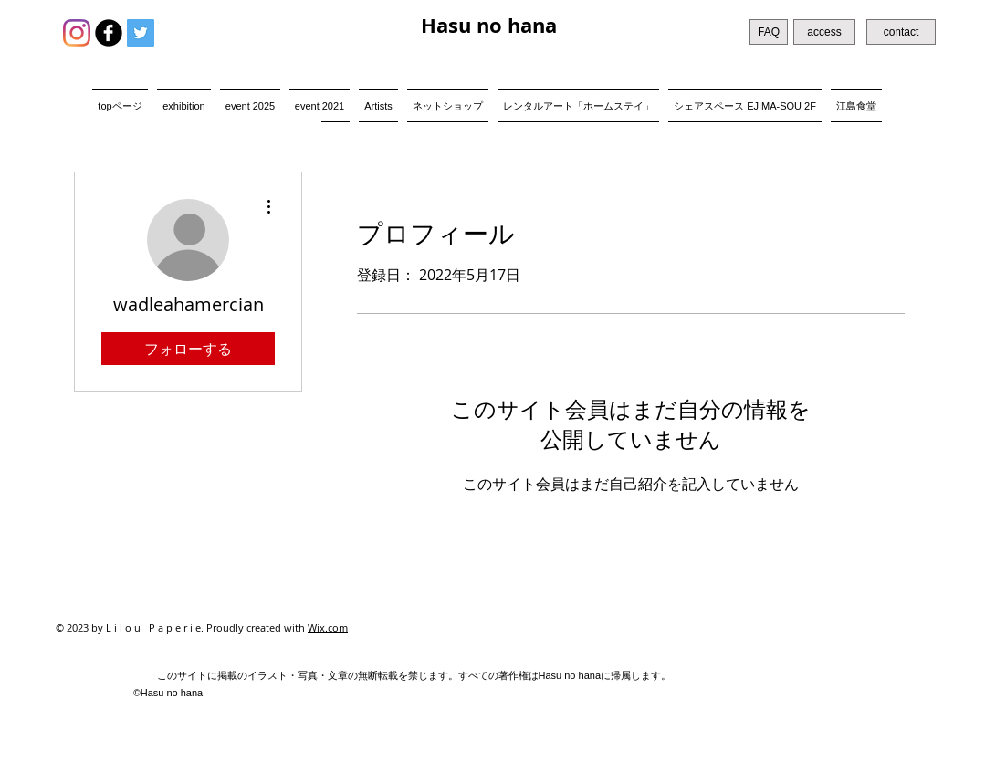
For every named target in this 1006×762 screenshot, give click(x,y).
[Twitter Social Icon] (140, 33)
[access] (824, 32)
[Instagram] (76, 33)
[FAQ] (768, 32)
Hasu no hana (489, 25)
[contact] (901, 32)
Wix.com (328, 627)
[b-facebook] (108, 33)
